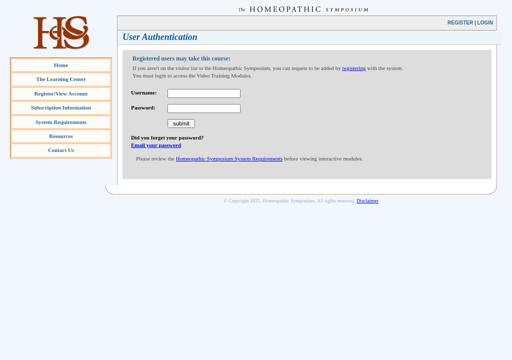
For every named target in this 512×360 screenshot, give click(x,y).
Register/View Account (61, 93)
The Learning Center (61, 79)
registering (354, 68)
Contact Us (61, 150)
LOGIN (485, 23)
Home (61, 65)
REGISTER (460, 23)
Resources (60, 136)
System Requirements (61, 122)
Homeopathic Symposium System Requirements (229, 159)
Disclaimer (367, 201)
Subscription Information (61, 107)
